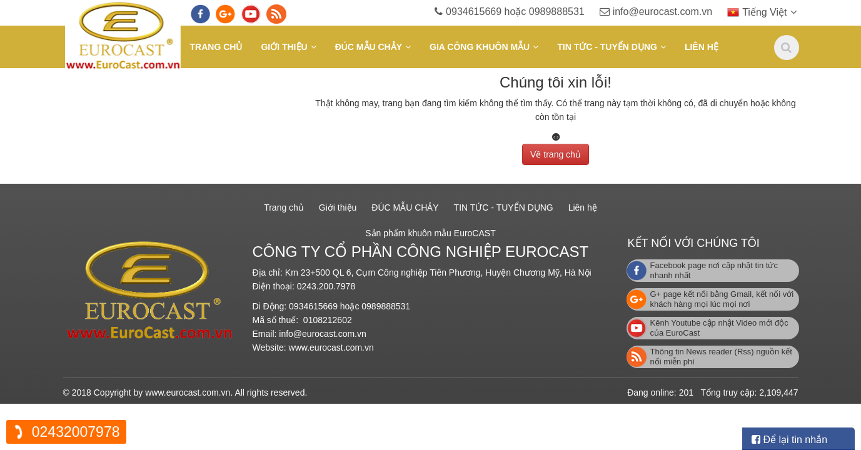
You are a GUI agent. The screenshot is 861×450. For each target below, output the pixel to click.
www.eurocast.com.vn (331, 347)
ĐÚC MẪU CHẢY (368, 47)
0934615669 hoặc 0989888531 (528, 11)
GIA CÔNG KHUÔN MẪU (480, 47)
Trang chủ (216, 47)
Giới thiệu (284, 47)
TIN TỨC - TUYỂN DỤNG (607, 47)
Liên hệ (701, 47)
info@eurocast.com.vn (674, 11)
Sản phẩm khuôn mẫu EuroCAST (430, 233)
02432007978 (76, 432)
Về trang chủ (555, 152)
